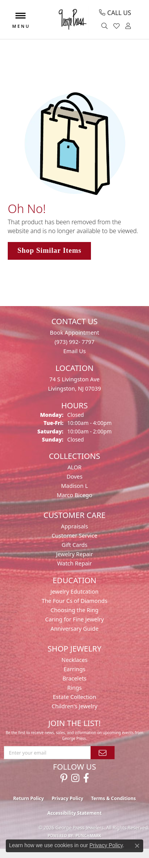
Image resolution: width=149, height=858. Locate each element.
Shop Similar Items (49, 250)
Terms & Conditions (113, 798)
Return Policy (28, 798)
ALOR (74, 467)
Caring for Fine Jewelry (74, 619)
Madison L (74, 485)
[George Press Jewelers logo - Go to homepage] (72, 19)
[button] (105, 26)
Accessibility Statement (74, 813)
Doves (74, 476)
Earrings (74, 669)
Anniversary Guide (74, 628)
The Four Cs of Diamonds (75, 600)
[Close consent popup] (137, 845)
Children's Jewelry (74, 706)
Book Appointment (74, 332)
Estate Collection (74, 697)
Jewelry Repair (74, 554)
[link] (115, 13)
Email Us (74, 351)
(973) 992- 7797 (74, 341)
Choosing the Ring (75, 610)
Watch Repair (74, 563)
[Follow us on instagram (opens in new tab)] (75, 778)
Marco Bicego (74, 495)
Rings (74, 687)
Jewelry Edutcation (74, 591)
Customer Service (74, 535)
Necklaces (74, 659)
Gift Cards (74, 544)
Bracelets (74, 678)
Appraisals (74, 526)
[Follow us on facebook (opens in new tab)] (86, 778)
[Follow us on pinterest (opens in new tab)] (63, 778)
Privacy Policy (67, 798)
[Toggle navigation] (20, 19)
